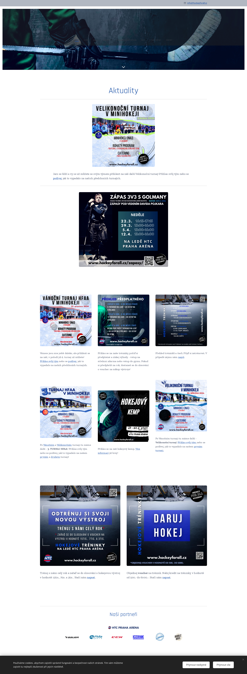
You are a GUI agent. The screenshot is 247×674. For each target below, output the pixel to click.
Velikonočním (64, 444)
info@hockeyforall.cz (197, 3)
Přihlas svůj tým (49, 361)
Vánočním (48, 444)
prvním (44, 456)
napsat (91, 577)
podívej (57, 178)
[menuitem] (104, 40)
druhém (55, 456)
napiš (181, 357)
